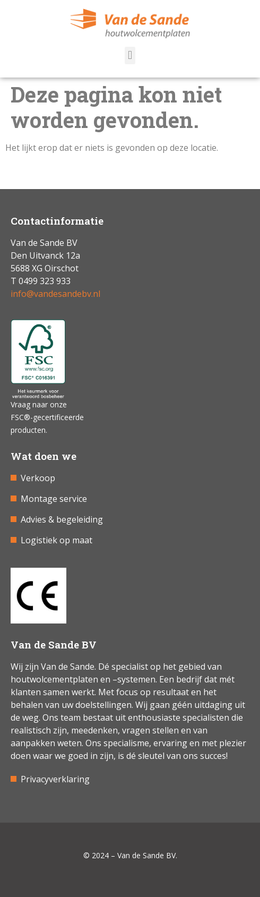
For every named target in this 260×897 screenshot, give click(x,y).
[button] (130, 55)
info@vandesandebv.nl (55, 294)
